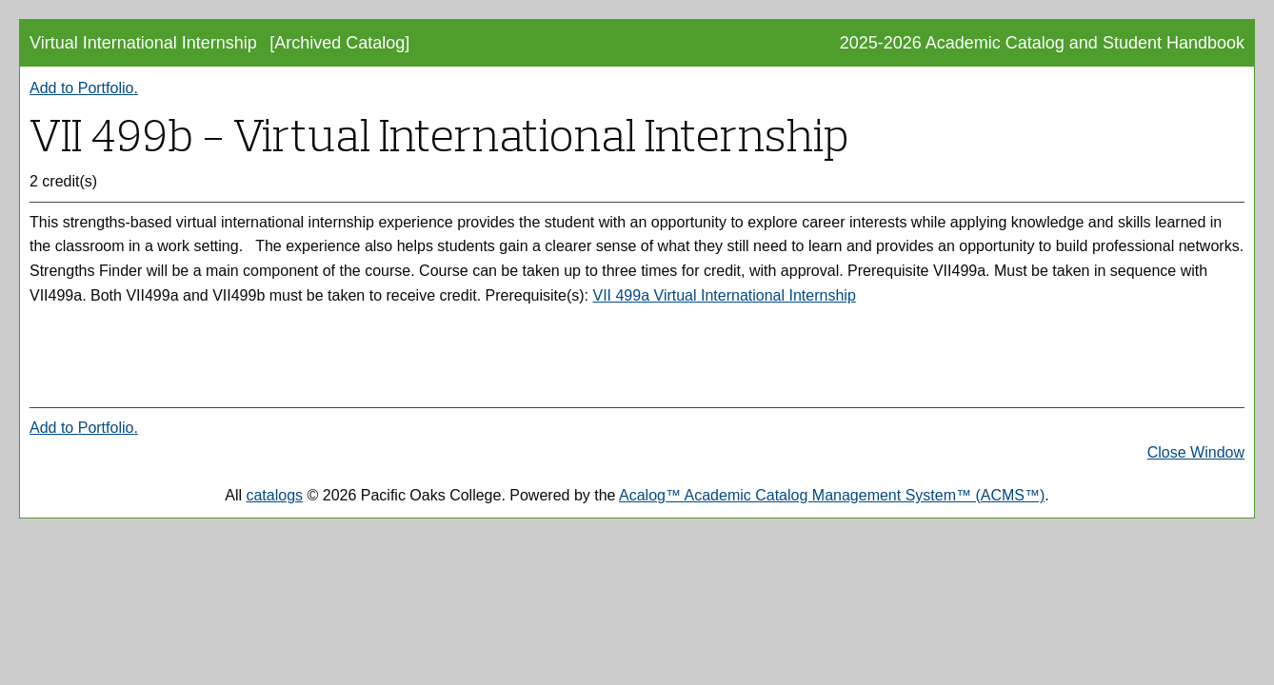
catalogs (274, 495)
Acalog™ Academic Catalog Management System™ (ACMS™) (832, 495)
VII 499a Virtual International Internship (723, 295)
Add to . (84, 88)
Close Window (1195, 452)
